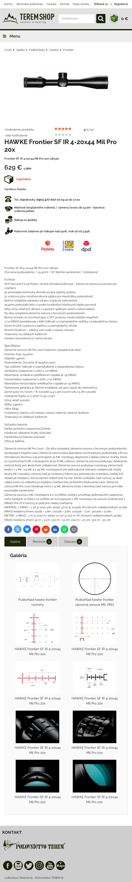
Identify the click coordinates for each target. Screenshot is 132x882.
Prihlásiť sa (101, 4)
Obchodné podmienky (29, 4)
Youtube (51, 4)
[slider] (63, 129)
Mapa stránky (81, 4)
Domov (8, 4)
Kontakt (64, 4)
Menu (10, 36)
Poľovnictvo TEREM (48, 877)
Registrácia (121, 4)
